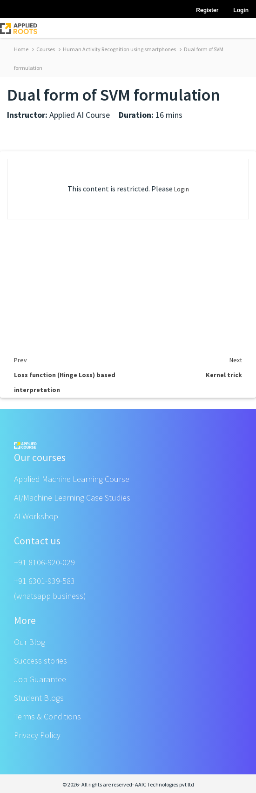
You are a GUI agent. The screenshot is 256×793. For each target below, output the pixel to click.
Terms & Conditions (47, 716)
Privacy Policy (37, 735)
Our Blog (29, 642)
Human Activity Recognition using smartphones (117, 49)
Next (235, 360)
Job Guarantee (40, 679)
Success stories (40, 660)
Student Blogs (39, 697)
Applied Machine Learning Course (71, 479)
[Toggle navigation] (243, 28)
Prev (20, 360)
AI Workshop (36, 516)
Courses (43, 49)
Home (21, 49)
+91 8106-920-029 (44, 562)
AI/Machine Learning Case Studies (72, 497)
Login (181, 189)
